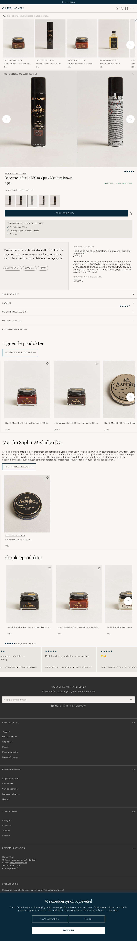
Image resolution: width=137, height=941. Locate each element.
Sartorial (30, 268)
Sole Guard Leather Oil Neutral (110, 63)
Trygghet (6, 731)
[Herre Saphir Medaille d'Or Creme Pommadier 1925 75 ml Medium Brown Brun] (18, 38)
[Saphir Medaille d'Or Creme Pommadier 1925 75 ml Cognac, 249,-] (82, 43)
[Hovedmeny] (132, 8)
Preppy (43, 268)
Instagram (7, 820)
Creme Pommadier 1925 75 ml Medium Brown (16, 63)
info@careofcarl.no (18, 862)
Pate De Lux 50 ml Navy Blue (18, 539)
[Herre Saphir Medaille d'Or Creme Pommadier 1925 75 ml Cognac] (79, 594)
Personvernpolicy (10, 752)
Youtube (6, 830)
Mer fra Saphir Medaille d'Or (32, 442)
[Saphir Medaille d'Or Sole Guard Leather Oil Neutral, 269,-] (114, 43)
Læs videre (113, 910)
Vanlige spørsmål (10, 788)
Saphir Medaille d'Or (13, 60)
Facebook (6, 825)
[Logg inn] (117, 8)
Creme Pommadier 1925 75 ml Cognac (80, 63)
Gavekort (6, 799)
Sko (5, 74)
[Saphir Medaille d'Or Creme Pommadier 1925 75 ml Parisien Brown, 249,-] (77, 396)
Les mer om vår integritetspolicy (68, 706)
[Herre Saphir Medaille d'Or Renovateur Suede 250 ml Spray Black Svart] (50, 38)
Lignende (23, 343)
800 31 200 (15, 865)
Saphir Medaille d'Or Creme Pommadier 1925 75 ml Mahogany (26, 423)
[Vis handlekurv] (126, 8)
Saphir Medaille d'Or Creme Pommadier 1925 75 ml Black (28, 627)
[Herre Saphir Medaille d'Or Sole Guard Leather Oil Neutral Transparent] (113, 38)
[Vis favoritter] (121, 8)
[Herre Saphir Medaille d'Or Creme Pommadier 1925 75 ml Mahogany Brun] (27, 389)
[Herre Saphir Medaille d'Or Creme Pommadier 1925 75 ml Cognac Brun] (82, 38)
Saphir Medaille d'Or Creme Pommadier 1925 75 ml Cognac (77, 627)
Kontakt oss (7, 783)
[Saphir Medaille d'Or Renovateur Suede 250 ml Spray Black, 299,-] (50, 43)
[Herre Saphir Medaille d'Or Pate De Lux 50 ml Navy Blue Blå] (27, 503)
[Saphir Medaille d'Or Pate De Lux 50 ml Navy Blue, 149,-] (27, 511)
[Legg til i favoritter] (47, 364)
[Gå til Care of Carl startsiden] (13, 8)
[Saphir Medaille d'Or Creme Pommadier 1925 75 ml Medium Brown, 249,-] (18, 43)
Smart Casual (12, 268)
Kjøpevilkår (7, 741)
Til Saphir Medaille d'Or (19, 467)
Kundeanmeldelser (10, 794)
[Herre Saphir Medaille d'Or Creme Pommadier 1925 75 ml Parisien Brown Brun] (77, 389)
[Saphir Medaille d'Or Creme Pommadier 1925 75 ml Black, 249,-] (29, 600)
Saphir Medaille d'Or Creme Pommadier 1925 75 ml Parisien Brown (75, 423)
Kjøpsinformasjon (10, 778)
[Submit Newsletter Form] (131, 700)
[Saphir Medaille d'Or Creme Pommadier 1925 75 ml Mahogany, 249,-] (27, 396)
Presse (5, 747)
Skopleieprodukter (28, 74)
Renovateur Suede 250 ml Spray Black (48, 63)
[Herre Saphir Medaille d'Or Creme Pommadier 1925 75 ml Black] (29, 594)
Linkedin (6, 835)
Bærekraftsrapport (10, 757)
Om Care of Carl (9, 736)
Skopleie (13, 74)
